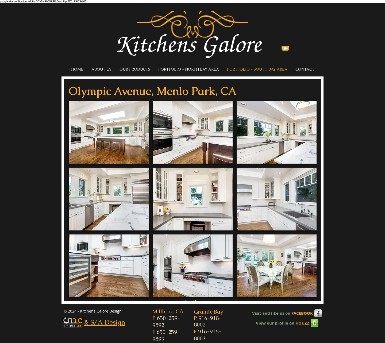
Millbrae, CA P (168, 318)
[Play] (285, 48)
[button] (109, 132)
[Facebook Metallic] (318, 313)
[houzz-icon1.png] (314, 323)
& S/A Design (104, 322)
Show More (193, 301)
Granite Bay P (208, 318)
